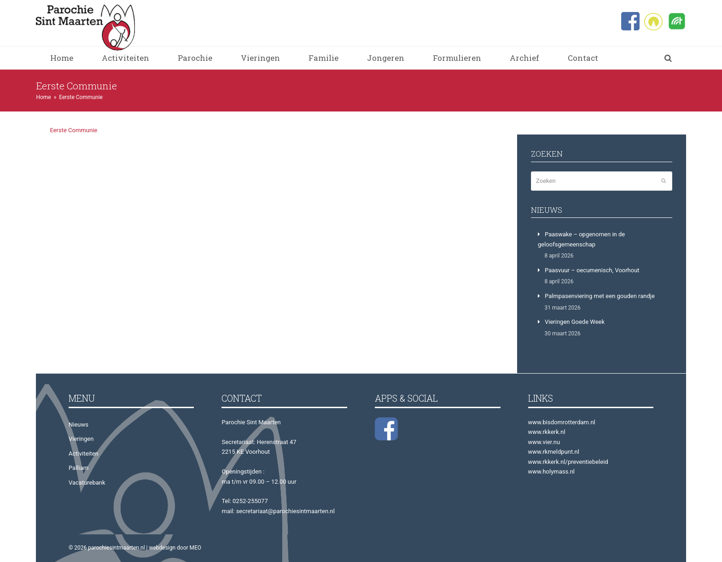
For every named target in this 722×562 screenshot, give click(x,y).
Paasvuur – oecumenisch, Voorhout (592, 270)
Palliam (78, 467)
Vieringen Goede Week (575, 321)
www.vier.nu (544, 442)
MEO (196, 547)
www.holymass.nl (551, 471)
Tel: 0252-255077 (244, 501)
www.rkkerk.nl (546, 431)
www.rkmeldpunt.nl (553, 451)
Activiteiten (84, 453)
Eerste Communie (73, 130)
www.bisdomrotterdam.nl (561, 422)
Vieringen (81, 438)
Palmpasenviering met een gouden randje (600, 296)
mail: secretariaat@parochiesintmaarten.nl (277, 511)
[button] (668, 58)
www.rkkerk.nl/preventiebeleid (568, 461)
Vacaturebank (87, 482)
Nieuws (78, 424)
